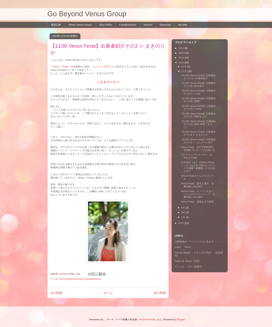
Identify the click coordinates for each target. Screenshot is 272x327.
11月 (184, 71)
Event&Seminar (127, 24)
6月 (183, 207)
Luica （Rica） (184, 247)
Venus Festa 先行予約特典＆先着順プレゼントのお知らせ (198, 148)
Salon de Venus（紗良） (188, 261)
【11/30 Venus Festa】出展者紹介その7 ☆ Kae (198, 92)
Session (148, 24)
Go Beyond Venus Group (87, 14)
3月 (183, 212)
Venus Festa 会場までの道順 (197, 201)
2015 (182, 53)
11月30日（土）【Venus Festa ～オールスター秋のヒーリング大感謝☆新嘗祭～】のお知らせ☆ (198, 167)
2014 (182, 57)
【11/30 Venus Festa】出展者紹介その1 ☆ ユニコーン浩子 (198, 141)
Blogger (180, 319)
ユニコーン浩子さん (103, 66)
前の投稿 (160, 293)
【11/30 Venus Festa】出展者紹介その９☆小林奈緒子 (198, 77)
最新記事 (56, 24)
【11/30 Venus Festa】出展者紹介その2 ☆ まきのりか (198, 133)
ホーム (108, 293)
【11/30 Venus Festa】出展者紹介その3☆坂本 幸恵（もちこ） (198, 124)
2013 (182, 62)
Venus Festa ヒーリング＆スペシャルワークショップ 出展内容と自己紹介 (198, 194)
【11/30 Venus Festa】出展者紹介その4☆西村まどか (198, 115)
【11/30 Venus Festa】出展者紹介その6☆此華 (198, 100)
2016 (182, 48)
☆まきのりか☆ (108, 82)
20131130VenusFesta (71, 279)
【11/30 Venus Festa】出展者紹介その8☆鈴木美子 (198, 84)
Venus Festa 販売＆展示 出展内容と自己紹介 (197, 185)
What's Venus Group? (80, 24)
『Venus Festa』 (60, 66)
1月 (183, 217)
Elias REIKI (105, 24)
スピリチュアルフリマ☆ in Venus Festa (196, 156)
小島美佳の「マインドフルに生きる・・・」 (199, 241)
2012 (182, 223)
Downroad (165, 24)
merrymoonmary (147, 319)
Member (182, 24)
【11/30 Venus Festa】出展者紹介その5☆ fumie (198, 107)
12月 (184, 66)
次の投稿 (56, 293)
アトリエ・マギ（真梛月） (189, 266)
